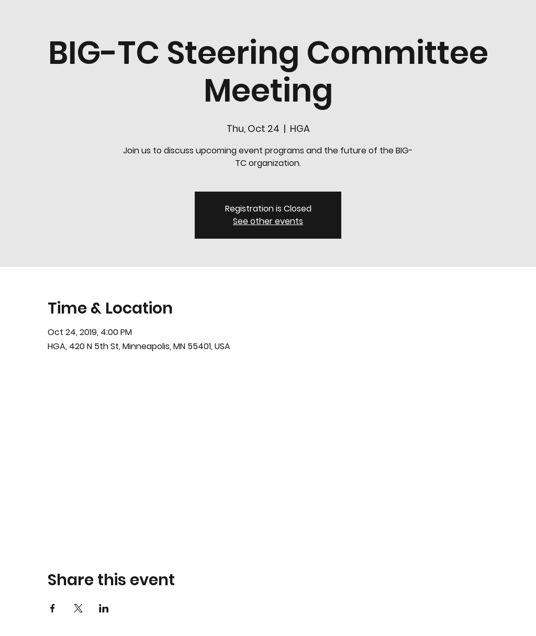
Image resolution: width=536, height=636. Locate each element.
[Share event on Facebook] (53, 608)
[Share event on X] (78, 608)
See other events (268, 221)
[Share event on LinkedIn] (104, 608)
